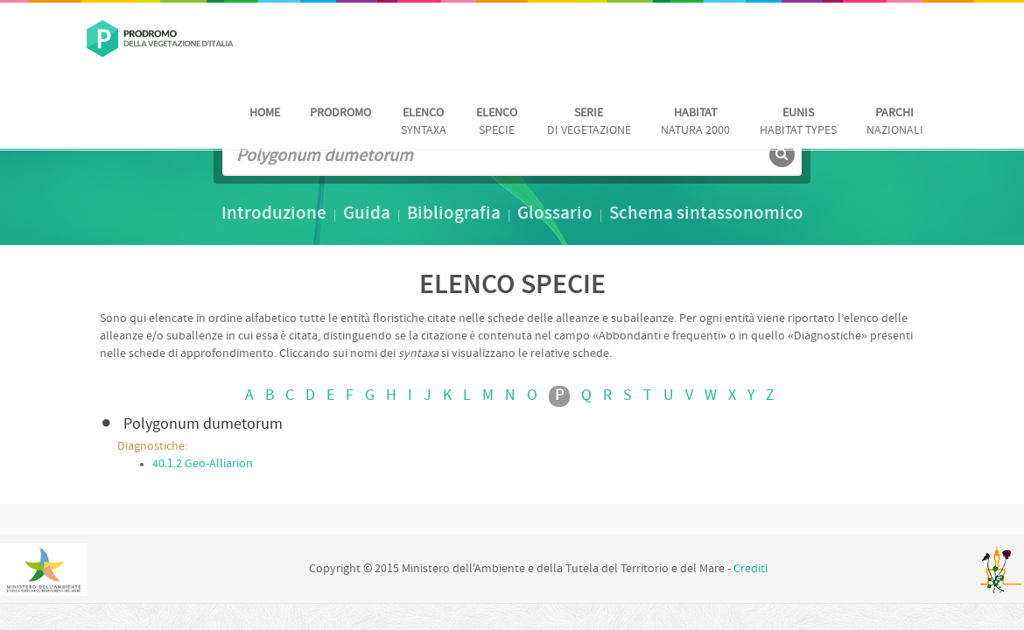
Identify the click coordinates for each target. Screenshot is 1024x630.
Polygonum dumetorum (203, 424)
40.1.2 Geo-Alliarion (202, 464)
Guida (366, 214)
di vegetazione (589, 122)
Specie (496, 122)
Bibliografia (454, 214)
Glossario (555, 214)
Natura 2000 (695, 122)
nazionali (894, 122)
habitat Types (798, 122)
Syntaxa (423, 122)
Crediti (750, 569)
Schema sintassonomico (706, 214)
